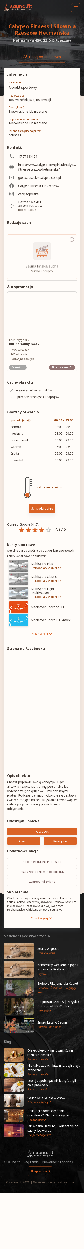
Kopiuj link (60, 841)
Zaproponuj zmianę (42, 882)
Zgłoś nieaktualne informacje (42, 862)
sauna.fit (15, 1182)
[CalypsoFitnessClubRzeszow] (42, 186)
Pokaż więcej (42, 634)
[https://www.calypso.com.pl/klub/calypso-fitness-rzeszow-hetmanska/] (42, 167)
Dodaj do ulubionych (42, 56)
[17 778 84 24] (42, 156)
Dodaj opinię (42, 508)
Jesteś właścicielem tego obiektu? (42, 872)
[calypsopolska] (42, 194)
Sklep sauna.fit (40, 1171)
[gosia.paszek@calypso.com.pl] (42, 177)
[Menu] (75, 7)
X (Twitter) (23, 841)
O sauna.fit (12, 1162)
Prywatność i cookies (57, 1162)
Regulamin (31, 1162)
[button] (42, 951)
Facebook (42, 831)
